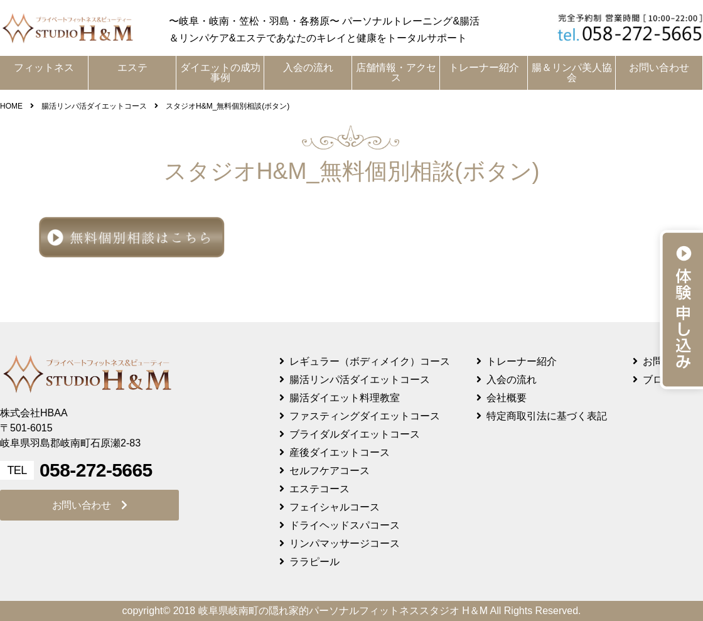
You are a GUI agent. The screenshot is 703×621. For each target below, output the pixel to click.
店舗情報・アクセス (396, 72)
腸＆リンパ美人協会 (572, 72)
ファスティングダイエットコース (364, 416)
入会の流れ (308, 67)
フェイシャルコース (334, 507)
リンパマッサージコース (344, 543)
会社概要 (506, 397)
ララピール (314, 561)
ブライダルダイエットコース (354, 434)
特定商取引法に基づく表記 (546, 416)
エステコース (319, 488)
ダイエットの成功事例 (220, 72)
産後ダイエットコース (339, 452)
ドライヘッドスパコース (344, 525)
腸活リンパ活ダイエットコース (359, 379)
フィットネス (44, 67)
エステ (132, 67)
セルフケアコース (329, 470)
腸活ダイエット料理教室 (344, 397)
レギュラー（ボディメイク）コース (369, 361)
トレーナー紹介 (484, 67)
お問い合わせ (659, 67)
